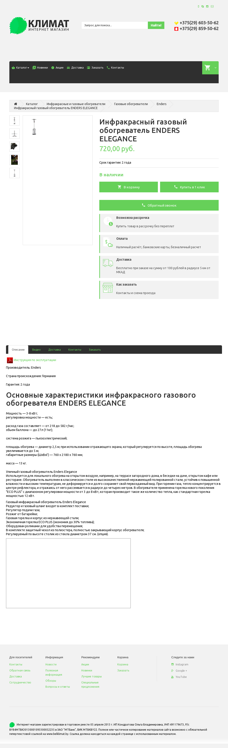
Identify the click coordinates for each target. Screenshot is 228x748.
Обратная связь (19, 670)
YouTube (179, 676)
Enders (162, 104)
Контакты (74, 349)
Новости (51, 664)
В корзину (129, 187)
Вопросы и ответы (57, 686)
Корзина (122, 664)
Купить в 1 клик (189, 187)
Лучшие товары (91, 676)
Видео (36, 349)
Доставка (54, 349)
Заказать (95, 349)
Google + (179, 670)
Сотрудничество (20, 682)
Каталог (32, 104)
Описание (18, 349)
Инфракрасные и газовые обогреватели (76, 104)
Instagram (179, 664)
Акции (85, 664)
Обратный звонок (159, 205)
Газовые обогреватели (131, 104)
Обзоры (50, 680)
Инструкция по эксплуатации (35, 360)
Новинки (86, 670)
